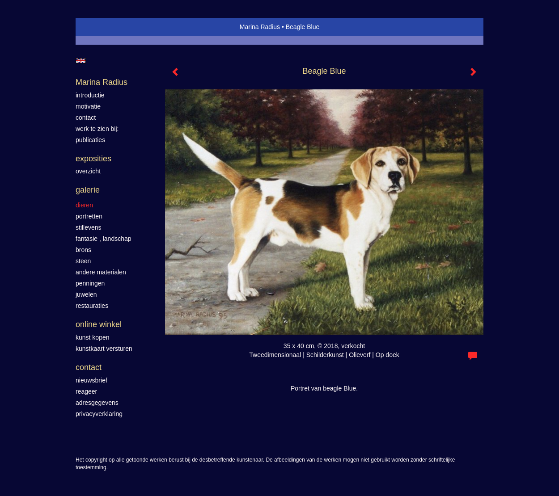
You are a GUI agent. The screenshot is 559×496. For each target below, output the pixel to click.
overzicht (88, 171)
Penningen (90, 283)
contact (86, 117)
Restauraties (92, 305)
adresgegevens (97, 402)
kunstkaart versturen (104, 348)
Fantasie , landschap (103, 238)
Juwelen (86, 294)
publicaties (90, 139)
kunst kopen (93, 337)
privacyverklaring (99, 413)
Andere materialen (101, 272)
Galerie (88, 189)
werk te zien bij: (97, 128)
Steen (83, 261)
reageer (86, 391)
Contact (89, 367)
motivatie (88, 106)
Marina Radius (260, 26)
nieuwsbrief (91, 380)
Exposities (93, 158)
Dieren (84, 205)
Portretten (89, 216)
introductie (90, 95)
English (81, 60)
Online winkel (99, 324)
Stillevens (89, 227)
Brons (83, 249)
